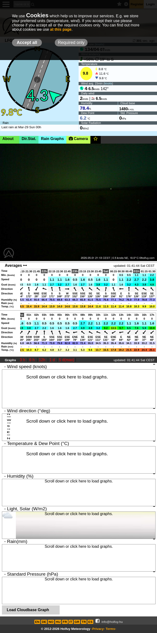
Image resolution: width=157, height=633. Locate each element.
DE (44, 622)
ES (90, 622)
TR (84, 622)
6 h (32, 360)
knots (108, 83)
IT (70, 622)
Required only (71, 42)
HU (58, 622)
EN (37, 622)
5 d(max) (66, 360)
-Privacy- (98, 629)
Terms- (111, 629)
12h (42, 360)
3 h (23, 360)
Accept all (27, 42)
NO (51, 622)
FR (65, 622)
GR (77, 622)
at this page (60, 29)
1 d (53, 360)
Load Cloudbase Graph (28, 610)
